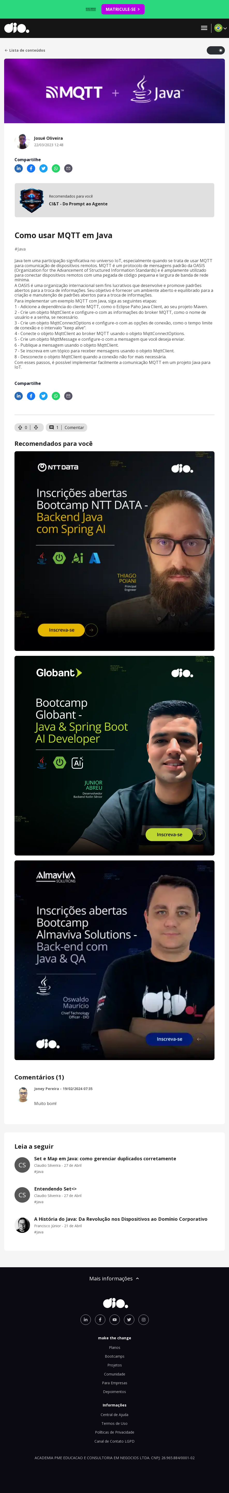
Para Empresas (114, 1382)
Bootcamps (114, 1356)
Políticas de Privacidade (114, 1432)
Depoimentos (114, 1391)
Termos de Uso (114, 1423)
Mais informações (114, 1278)
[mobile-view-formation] (114, 200)
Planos (114, 1347)
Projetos (114, 1365)
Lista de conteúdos (24, 50)
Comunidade (114, 1374)
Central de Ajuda (114, 1414)
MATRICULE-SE (123, 9)
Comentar (74, 427)
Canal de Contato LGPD (114, 1441)
